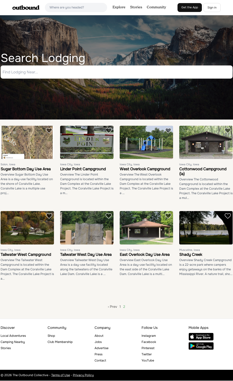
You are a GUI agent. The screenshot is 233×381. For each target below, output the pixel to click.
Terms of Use (60, 375)
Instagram (149, 336)
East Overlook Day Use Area (145, 255)
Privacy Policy (83, 375)
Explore (119, 7)
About (99, 336)
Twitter (147, 355)
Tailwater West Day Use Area (86, 255)
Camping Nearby (13, 342)
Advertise (101, 348)
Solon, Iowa (8, 165)
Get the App (189, 7)
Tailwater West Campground (26, 255)
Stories (136, 7)
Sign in (212, 7)
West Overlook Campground (145, 169)
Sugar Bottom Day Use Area (26, 169)
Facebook (149, 342)
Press (98, 355)
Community (156, 7)
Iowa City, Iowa (70, 165)
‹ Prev (112, 307)
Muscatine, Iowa (189, 250)
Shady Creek (190, 255)
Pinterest (148, 348)
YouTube (148, 361)
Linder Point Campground (83, 169)
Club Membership (60, 342)
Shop (51, 336)
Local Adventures (13, 336)
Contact (100, 361)
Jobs (98, 342)
